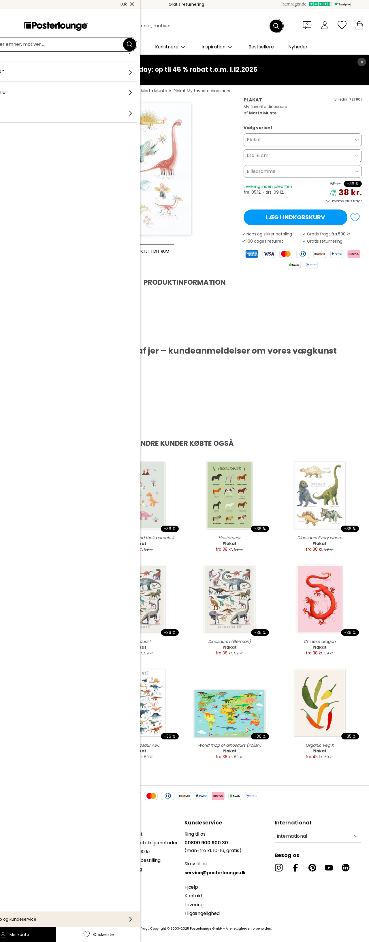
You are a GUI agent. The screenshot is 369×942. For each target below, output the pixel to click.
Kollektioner (17, 834)
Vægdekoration (58, 91)
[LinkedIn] (346, 868)
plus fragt (353, 201)
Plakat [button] (254, 139)
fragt (145, 928)
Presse (12, 848)
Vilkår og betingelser (27, 872)
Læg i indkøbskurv (295, 217)
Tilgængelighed (202, 913)
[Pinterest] (312, 868)
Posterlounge (23, 91)
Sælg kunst (17, 857)
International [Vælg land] (292, 836)
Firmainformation (24, 898)
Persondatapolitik (24, 880)
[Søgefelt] (191, 26)
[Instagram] (279, 868)
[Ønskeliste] (342, 25)
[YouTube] (329, 868)
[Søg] (276, 26)
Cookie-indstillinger (26, 889)
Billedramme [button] (261, 171)
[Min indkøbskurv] (359, 25)
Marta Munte (154, 91)
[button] (308, 24)
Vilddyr (100, 91)
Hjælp (191, 887)
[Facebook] (295, 868)
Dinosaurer (124, 91)
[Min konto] (325, 25)
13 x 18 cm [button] (257, 155)
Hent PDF (25, 336)
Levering (194, 904)
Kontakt (193, 895)
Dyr (84, 91)
